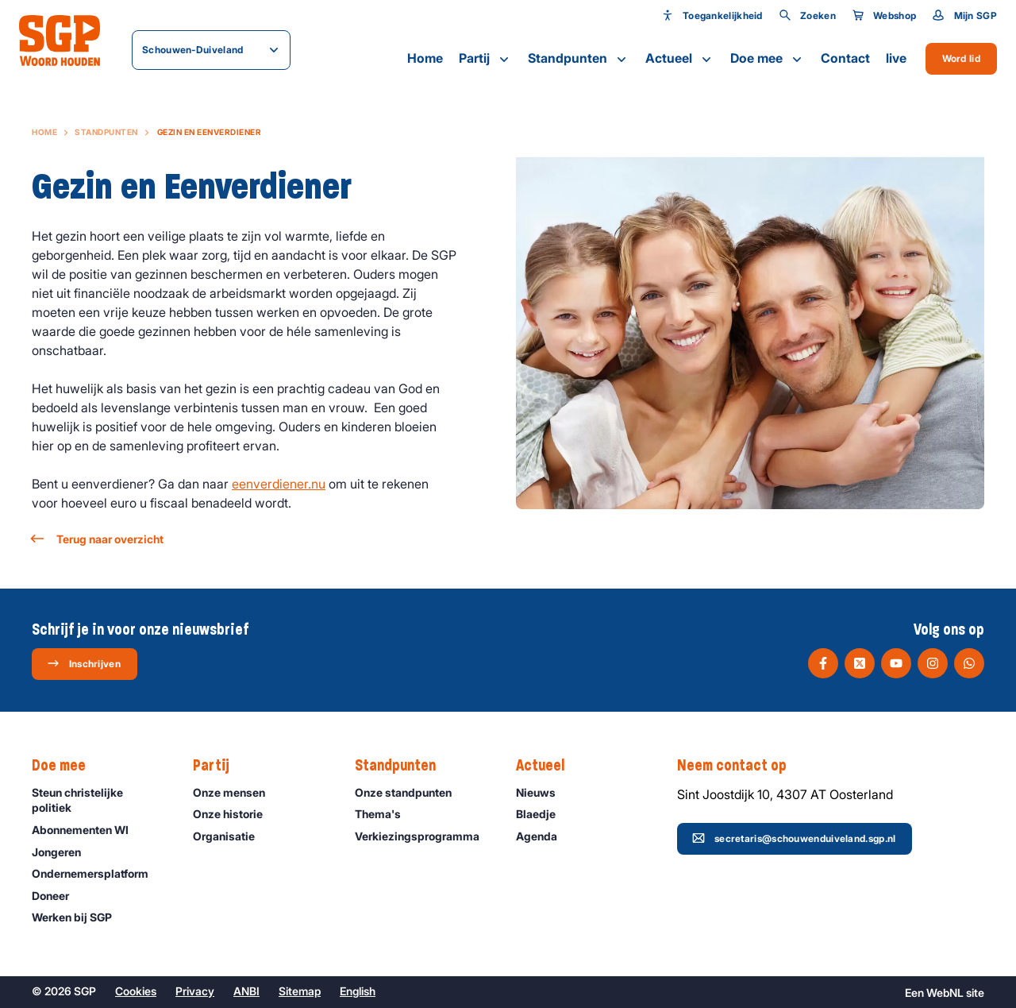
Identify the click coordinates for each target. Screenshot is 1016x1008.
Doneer (57, 895)
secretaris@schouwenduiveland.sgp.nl (794, 838)
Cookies (135, 991)
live (896, 58)
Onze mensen (236, 792)
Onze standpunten (410, 792)
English (357, 991)
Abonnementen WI (87, 829)
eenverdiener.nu (278, 484)
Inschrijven (84, 663)
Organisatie (231, 836)
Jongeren (63, 851)
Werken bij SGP (79, 917)
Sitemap (300, 991)
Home (425, 58)
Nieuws (543, 792)
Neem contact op (739, 765)
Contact (845, 58)
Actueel (679, 59)
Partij (485, 59)
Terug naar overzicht (98, 538)
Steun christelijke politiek (99, 800)
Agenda (544, 836)
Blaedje (543, 813)
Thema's (385, 813)
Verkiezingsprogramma (422, 836)
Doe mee (767, 59)
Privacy (194, 991)
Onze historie (235, 813)
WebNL (945, 992)
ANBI (246, 991)
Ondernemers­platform (97, 873)
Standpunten (578, 59)
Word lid (961, 58)
